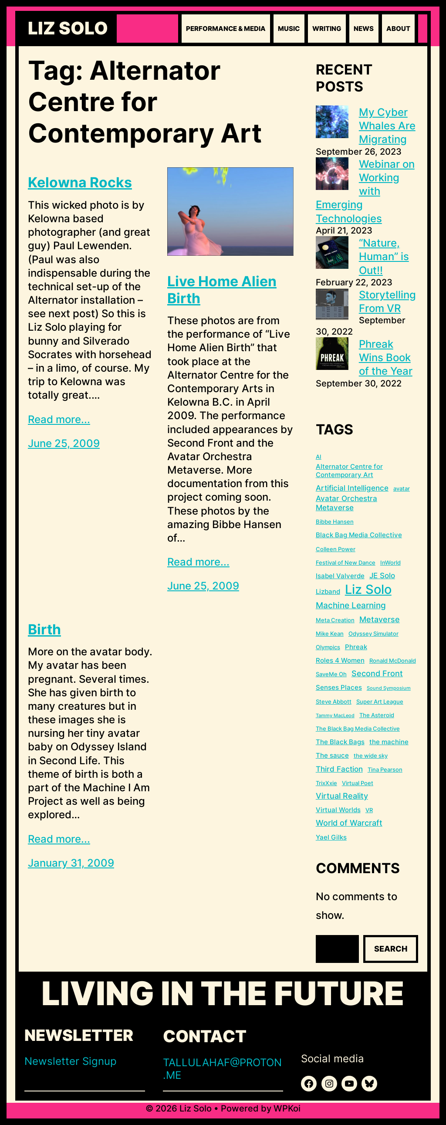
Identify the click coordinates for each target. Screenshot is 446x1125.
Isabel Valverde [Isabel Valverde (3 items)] (340, 576)
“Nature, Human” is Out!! (384, 256)
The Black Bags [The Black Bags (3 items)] (340, 742)
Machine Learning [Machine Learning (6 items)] (351, 605)
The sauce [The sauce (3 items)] (332, 755)
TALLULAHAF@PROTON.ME (222, 1068)
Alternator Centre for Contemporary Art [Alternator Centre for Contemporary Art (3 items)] (349, 470)
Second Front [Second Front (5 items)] (377, 673)
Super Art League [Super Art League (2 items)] (379, 701)
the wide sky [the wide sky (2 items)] (371, 755)
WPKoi (287, 1108)
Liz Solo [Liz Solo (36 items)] (368, 589)
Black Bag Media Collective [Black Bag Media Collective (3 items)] (359, 535)
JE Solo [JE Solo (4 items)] (382, 575)
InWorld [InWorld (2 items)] (390, 562)
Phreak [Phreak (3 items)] (356, 647)
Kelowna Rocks (80, 182)
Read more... (59, 419)
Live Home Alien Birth (222, 289)
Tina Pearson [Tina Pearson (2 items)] (385, 769)
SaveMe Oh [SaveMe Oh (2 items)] (331, 674)
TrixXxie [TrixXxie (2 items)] (326, 782)
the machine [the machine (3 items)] (389, 742)
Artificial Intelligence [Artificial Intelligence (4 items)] (352, 488)
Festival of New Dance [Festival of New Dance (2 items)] (345, 562)
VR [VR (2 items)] (369, 809)
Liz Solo (68, 28)
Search (390, 948)
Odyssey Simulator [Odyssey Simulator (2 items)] (373, 633)
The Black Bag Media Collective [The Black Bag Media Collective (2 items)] (358, 728)
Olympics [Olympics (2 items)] (328, 647)
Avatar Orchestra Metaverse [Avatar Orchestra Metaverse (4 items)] (346, 503)
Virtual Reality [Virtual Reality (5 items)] (342, 795)
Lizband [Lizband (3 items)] (328, 591)
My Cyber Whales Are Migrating (387, 126)
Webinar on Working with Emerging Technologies (365, 191)
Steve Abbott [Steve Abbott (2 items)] (333, 701)
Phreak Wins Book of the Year (385, 357)
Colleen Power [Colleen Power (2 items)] (335, 549)
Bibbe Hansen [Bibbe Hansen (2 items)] (335, 521)
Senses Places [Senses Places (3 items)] (339, 687)
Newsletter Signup (70, 1061)
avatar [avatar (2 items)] (401, 488)
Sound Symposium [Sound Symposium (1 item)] (389, 688)
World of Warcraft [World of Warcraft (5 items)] (349, 822)
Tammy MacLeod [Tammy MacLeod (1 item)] (335, 715)
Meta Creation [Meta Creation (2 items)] (335, 620)
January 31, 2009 (71, 863)
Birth (44, 629)
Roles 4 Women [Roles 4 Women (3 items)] (340, 660)
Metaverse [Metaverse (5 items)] (379, 619)
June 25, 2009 (64, 443)
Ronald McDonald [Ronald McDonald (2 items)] (392, 660)
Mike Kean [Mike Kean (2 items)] (330, 633)
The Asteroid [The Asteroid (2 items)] (376, 715)
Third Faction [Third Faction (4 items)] (339, 769)
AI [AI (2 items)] (318, 456)
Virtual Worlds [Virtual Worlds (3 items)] (338, 810)
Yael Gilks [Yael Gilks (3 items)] (331, 837)
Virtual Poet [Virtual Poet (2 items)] (357, 782)
